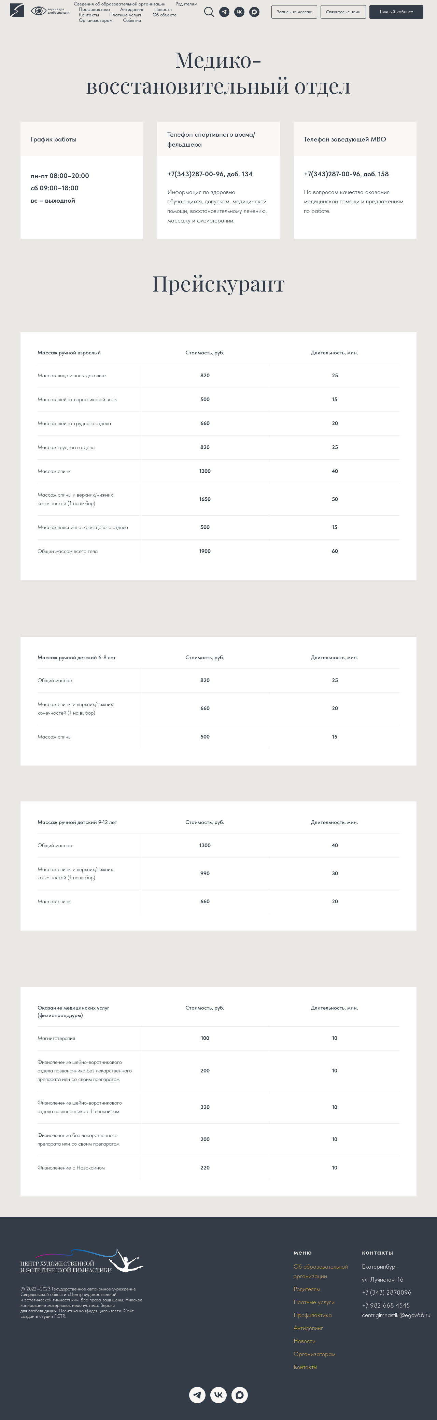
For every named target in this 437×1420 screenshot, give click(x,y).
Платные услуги (125, 14)
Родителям (186, 3)
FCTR (59, 1316)
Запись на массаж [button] (294, 11)
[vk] (239, 12)
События (132, 20)
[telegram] (224, 12)
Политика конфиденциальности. (90, 1310)
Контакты (89, 14)
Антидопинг (132, 9)
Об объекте (165, 14)
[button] (343, 12)
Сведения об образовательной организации (119, 3)
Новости (163, 9)
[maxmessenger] (239, 1395)
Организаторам (96, 20)
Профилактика (94, 9)
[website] (209, 12)
